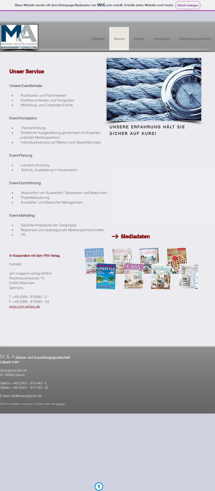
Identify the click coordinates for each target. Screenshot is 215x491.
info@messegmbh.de (26, 396)
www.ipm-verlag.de (24, 306)
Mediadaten (133, 236)
